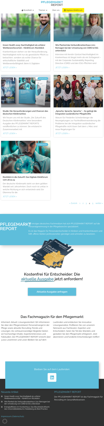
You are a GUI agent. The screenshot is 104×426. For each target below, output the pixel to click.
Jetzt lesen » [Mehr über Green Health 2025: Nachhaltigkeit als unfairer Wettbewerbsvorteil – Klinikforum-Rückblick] (10, 67)
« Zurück (73, 203)
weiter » (99, 203)
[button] (5, 421)
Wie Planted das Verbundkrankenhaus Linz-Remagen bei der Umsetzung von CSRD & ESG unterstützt (76, 48)
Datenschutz (18, 416)
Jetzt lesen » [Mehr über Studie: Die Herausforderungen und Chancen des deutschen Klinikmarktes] (10, 133)
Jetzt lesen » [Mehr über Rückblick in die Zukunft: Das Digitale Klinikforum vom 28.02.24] (10, 196)
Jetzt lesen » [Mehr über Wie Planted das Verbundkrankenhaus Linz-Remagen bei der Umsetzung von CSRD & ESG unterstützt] (62, 67)
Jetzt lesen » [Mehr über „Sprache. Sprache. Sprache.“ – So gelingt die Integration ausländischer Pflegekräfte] (62, 133)
